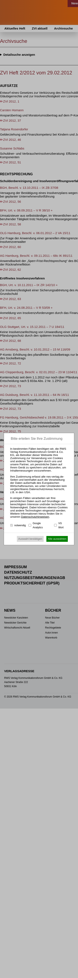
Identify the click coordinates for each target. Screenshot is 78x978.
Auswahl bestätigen (30, 538)
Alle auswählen (57, 538)
